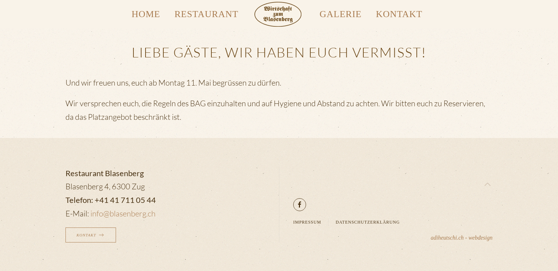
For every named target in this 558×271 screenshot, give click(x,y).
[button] (488, 184)
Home (146, 14)
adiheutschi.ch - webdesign (462, 238)
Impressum (307, 222)
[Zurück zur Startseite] (279, 14)
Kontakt (399, 14)
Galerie (341, 14)
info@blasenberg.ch (123, 213)
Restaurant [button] (206, 14)
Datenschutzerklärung (368, 222)
